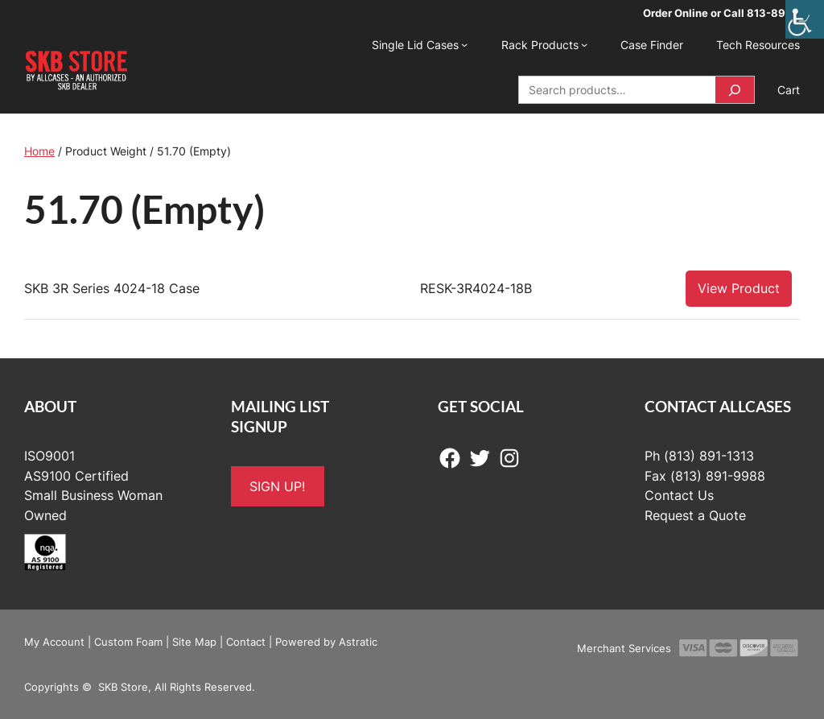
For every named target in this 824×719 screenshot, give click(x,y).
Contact (246, 641)
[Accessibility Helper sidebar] (804, 19)
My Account (54, 641)
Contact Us (679, 495)
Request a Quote (695, 515)
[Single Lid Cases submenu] (464, 44)
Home (39, 151)
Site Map (194, 641)
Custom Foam (128, 641)
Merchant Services (624, 648)
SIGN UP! (277, 486)
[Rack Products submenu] (584, 44)
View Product (739, 288)
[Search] (734, 89)
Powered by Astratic (326, 641)
